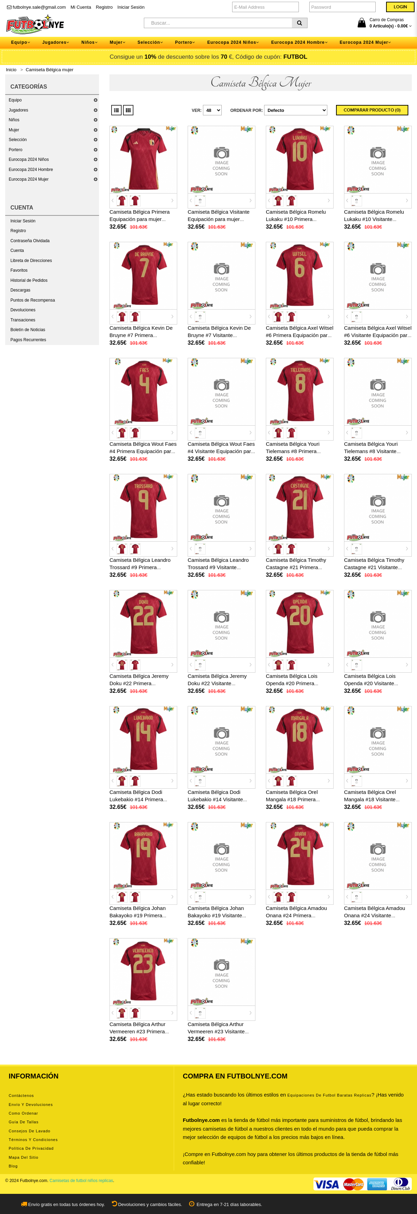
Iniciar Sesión (131, 7)
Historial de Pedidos (29, 280)
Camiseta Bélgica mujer (49, 69)
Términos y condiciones (33, 1140)
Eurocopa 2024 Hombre (31, 169)
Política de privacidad (31, 1148)
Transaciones (22, 320)
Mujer (14, 130)
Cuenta (17, 250)
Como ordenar (23, 1113)
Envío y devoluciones (31, 1104)
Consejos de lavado (29, 1131)
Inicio (11, 69)
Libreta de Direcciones (31, 260)
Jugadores (18, 110)
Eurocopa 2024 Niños (29, 159)
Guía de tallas (24, 1122)
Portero (15, 149)
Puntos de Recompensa (32, 300)
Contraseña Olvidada (30, 240)
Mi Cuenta (81, 7)
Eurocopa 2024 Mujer (29, 179)
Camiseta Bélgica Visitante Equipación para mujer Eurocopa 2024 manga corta (220, 219)
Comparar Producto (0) (372, 110)
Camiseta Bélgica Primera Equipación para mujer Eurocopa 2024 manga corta (142, 219)
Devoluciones (22, 309)
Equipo (15, 100)
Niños (14, 119)
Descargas (20, 290)
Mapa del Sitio (24, 1157)
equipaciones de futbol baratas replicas (329, 1095)
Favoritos (18, 270)
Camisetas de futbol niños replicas (81, 1180)
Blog (13, 1166)
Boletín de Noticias (27, 329)
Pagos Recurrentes (28, 339)
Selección (18, 139)
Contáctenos (21, 1095)
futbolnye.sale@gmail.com (36, 7)
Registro (104, 7)
